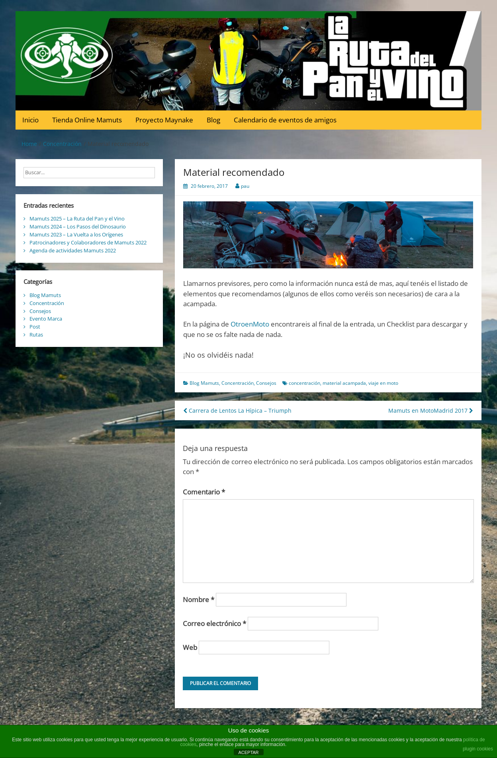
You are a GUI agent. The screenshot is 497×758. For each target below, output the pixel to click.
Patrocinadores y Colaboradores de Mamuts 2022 (88, 242)
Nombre (198, 599)
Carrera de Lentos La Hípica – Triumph (237, 410)
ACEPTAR (248, 752)
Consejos (266, 383)
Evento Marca (45, 318)
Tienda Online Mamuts (87, 119)
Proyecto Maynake (164, 119)
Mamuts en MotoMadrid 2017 (430, 410)
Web (190, 647)
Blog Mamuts (204, 383)
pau (245, 186)
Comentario (204, 491)
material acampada (344, 383)
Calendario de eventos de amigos (285, 119)
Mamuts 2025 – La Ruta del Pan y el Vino (77, 218)
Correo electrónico (214, 623)
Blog (213, 119)
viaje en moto (383, 383)
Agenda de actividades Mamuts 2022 (72, 250)
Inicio (30, 119)
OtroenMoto (250, 324)
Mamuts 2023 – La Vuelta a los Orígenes (76, 234)
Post (34, 326)
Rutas (36, 334)
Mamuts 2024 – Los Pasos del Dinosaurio (77, 226)
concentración (304, 383)
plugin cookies (478, 749)
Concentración (237, 383)
